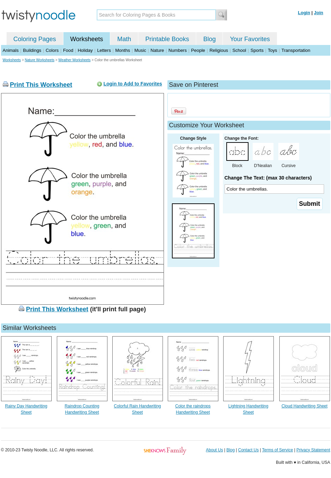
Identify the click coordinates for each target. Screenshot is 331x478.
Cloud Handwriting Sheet (304, 406)
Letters (104, 50)
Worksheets (86, 39)
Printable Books (167, 39)
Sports (257, 50)
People (198, 50)
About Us (214, 450)
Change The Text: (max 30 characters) (268, 178)
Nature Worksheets (39, 60)
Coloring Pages (35, 39)
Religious (218, 50)
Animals (11, 50)
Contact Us (248, 450)
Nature (157, 50)
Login (304, 12)
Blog (209, 39)
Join (318, 12)
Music (140, 50)
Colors (52, 50)
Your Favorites (250, 39)
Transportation (295, 50)
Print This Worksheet (41, 84)
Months (122, 50)
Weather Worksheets (74, 60)
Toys (272, 50)
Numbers (177, 50)
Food (68, 50)
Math (124, 39)
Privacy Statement (313, 450)
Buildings (32, 50)
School (239, 50)
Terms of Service (277, 450)
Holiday (85, 50)
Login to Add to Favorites (132, 83)
